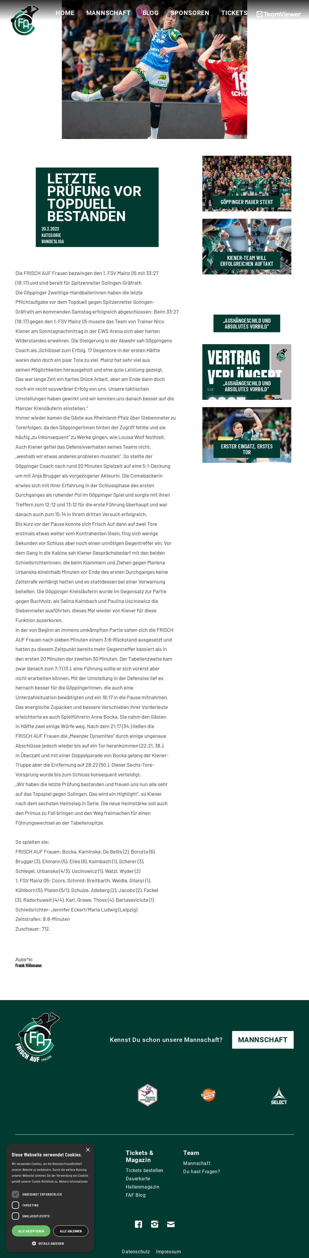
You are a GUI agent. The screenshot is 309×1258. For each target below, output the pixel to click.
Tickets (234, 12)
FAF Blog (136, 1195)
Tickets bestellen (144, 1170)
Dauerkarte (138, 1178)
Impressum (168, 1251)
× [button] (87, 1150)
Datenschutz (136, 1251)
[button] (50, 1243)
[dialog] (50, 1198)
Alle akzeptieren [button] (31, 1231)
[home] (23, 22)
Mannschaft (108, 12)
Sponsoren (190, 12)
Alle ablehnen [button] (71, 1231)
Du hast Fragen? (201, 1171)
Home (65, 12)
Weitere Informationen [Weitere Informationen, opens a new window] (73, 1181)
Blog (151, 12)
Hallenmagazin (143, 1187)
